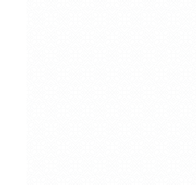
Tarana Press (36, 178)
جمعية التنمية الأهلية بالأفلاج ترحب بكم (98, 97)
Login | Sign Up (58, 6)
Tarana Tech (177, 178)
